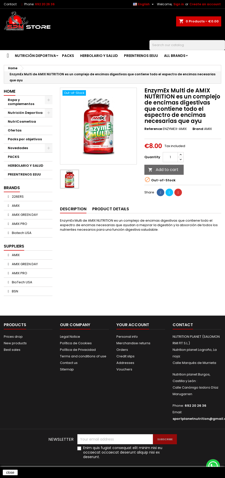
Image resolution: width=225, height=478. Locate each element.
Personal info (127, 336)
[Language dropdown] (144, 4)
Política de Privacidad (78, 349)
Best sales (12, 349)
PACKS (68, 55)
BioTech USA (21, 282)
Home (9, 91)
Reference (153, 129)
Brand (197, 129)
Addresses (125, 362)
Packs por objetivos (25, 139)
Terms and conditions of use (83, 356)
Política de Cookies (76, 343)
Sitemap (67, 369)
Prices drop (13, 336)
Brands (12, 188)
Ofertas (14, 130)
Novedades (18, 148)
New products (15, 343)
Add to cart (163, 170)
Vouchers (124, 369)
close (10, 472)
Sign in (178, 4)
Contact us (69, 362)
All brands (174, 55)
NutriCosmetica (22, 121)
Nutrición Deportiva (35, 55)
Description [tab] (73, 209)
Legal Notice (70, 336)
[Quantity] (170, 157)
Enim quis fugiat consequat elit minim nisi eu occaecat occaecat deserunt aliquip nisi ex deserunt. (122, 452)
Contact (10, 4)
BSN (14, 291)
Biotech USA (21, 232)
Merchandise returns (133, 343)
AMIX (15, 205)
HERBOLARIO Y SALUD (99, 55)
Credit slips (125, 356)
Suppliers (14, 246)
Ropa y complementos (21, 101)
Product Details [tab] (110, 209)
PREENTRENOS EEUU (141, 55)
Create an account (205, 4)
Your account (132, 325)
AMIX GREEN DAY (24, 214)
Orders (122, 349)
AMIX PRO (19, 223)
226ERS (17, 196)
